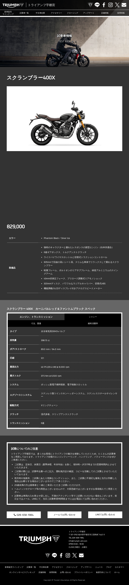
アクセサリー (56, 13)
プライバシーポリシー (83, 572)
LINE (97, 4)
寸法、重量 (36, 323)
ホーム (117, 572)
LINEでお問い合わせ (105, 514)
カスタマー (119, 567)
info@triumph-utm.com (78, 541)
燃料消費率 (93, 323)
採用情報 (121, 13)
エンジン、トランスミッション (36, 316)
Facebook (103, 4)
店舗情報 (105, 13)
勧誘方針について (103, 572)
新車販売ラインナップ (14, 567)
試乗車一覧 (24, 13)
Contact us (123, 4)
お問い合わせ (65, 572)
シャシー (93, 316)
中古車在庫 (40, 13)
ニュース (99, 567)
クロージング (72, 13)
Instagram (110, 4)
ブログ (109, 567)
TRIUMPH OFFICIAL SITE (90, 4)
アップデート (88, 13)
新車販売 (8, 13)
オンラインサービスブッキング (22, 572)
